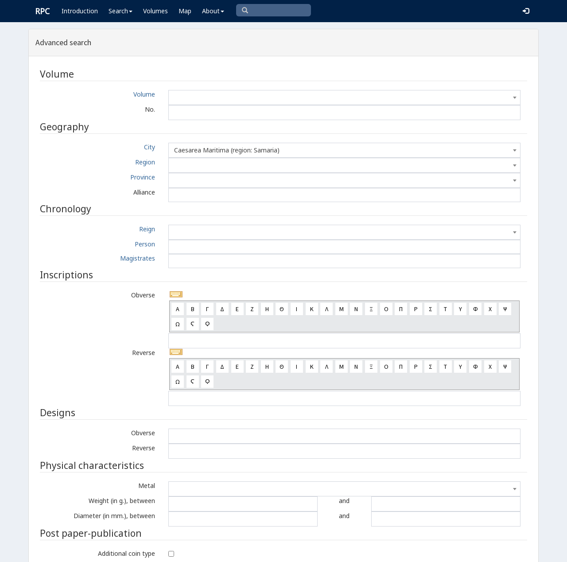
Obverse (143, 295)
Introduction (80, 11)
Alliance (144, 192)
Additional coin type (126, 553)
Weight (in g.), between (122, 500)
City (149, 147)
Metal (146, 485)
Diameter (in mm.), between (114, 515)
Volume (144, 94)
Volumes (155, 11)
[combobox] (344, 97)
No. (150, 109)
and (344, 500)
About (213, 11)
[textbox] (344, 97)
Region (145, 162)
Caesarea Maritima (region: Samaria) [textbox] (227, 150)
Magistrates (137, 258)
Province (142, 177)
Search (120, 11)
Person (145, 244)
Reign (147, 229)
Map (185, 11)
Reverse (143, 352)
